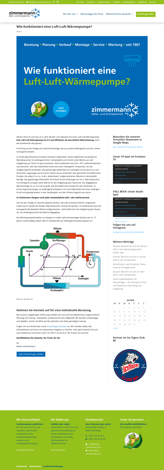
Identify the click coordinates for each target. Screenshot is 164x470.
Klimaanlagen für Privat (92, 14)
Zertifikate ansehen (25, 450)
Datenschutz (35, 466)
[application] (130, 174)
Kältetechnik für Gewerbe (118, 14)
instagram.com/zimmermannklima (128, 232)
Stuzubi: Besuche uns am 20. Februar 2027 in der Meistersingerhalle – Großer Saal (130, 249)
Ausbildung (142, 2)
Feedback (116, 2)
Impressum (21, 466)
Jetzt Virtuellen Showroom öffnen (128, 147)
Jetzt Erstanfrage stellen (31, 354)
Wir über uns (69, 14)
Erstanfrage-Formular (57, 326)
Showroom (91, 2)
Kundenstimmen (104, 2)
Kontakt (152, 2)
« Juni (115, 328)
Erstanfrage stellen (145, 14)
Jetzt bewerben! (58, 450)
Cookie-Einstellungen (53, 466)
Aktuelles (80, 2)
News (19, 31)
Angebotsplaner (129, 2)
